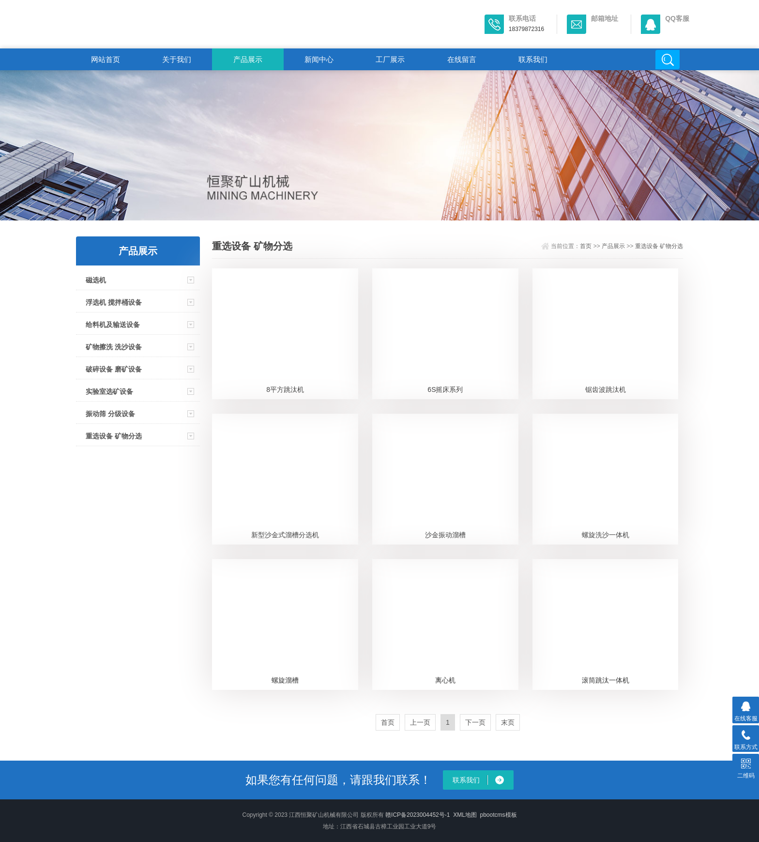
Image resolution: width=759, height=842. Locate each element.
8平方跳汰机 (285, 389)
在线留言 (461, 59)
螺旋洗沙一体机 (605, 535)
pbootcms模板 (498, 814)
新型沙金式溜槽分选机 (285, 535)
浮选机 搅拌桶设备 (114, 302)
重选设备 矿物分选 (114, 436)
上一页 (420, 722)
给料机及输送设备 (113, 324)
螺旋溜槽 (285, 680)
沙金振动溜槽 (445, 535)
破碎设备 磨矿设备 (114, 369)
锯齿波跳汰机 (605, 389)
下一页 (475, 722)
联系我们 (532, 59)
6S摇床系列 (445, 389)
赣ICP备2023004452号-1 (417, 814)
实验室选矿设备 (109, 391)
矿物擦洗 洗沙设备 (114, 347)
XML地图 (465, 814)
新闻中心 (319, 59)
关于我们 (176, 59)
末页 (508, 722)
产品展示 (247, 59)
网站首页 (105, 59)
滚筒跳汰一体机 (605, 680)
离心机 (445, 680)
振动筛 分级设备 (110, 414)
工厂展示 (390, 59)
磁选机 (96, 280)
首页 (586, 246)
